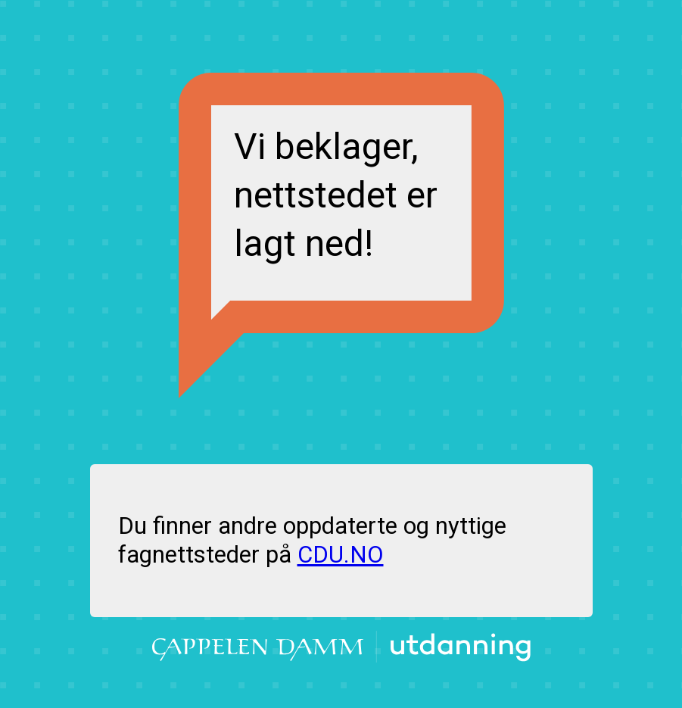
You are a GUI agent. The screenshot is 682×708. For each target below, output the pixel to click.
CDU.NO (340, 555)
